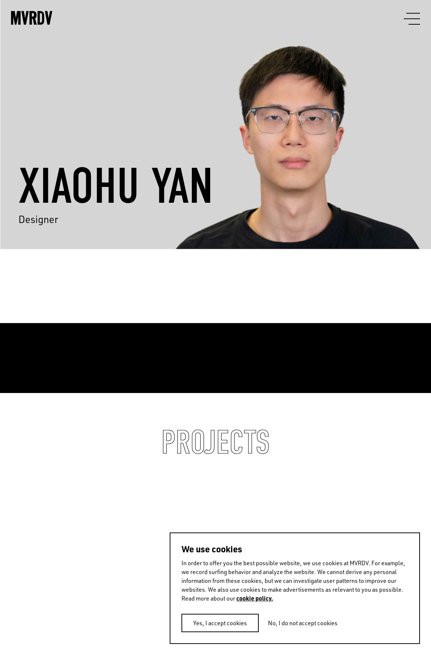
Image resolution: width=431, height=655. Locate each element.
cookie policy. (254, 598)
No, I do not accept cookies (303, 623)
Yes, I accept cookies (220, 623)
